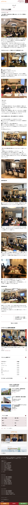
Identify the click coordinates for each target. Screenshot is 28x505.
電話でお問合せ (23, 503)
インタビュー (17, 420)
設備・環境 (16, 418)
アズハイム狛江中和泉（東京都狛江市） (6, 482)
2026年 (18, 363)
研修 (2, 372)
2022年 (18, 370)
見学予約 (14, 503)
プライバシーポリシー (4, 497)
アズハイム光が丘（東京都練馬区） (6, 468)
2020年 (18, 374)
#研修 (7, 12)
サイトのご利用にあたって (5, 499)
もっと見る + (3, 471)
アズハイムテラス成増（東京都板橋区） (6, 477)
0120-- (21, 1)
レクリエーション (4, 365)
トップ (2, 428)
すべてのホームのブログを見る (7, 378)
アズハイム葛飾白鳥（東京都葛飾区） (6, 480)
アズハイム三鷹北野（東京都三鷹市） (6, 481)
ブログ (3, 422)
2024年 (18, 367)
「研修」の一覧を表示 (14, 323)
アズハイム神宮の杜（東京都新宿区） (6, 462)
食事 (2, 369)
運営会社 (2, 501)
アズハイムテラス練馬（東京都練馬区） (6, 476)
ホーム (2, 367)
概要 (15, 425)
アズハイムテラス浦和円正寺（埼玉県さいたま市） (8, 494)
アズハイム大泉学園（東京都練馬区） (6, 467)
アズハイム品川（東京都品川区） (5, 463)
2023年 (18, 369)
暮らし (3, 420)
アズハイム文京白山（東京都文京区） (6, 466)
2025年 (18, 365)
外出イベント (3, 363)
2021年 (18, 372)
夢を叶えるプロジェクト (5, 370)
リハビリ (2, 374)
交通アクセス (4, 425)
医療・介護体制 (4, 418)
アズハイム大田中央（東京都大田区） (6, 465)
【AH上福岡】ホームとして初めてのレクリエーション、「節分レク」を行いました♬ (20, 318)
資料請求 (4, 503)
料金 (15, 422)
